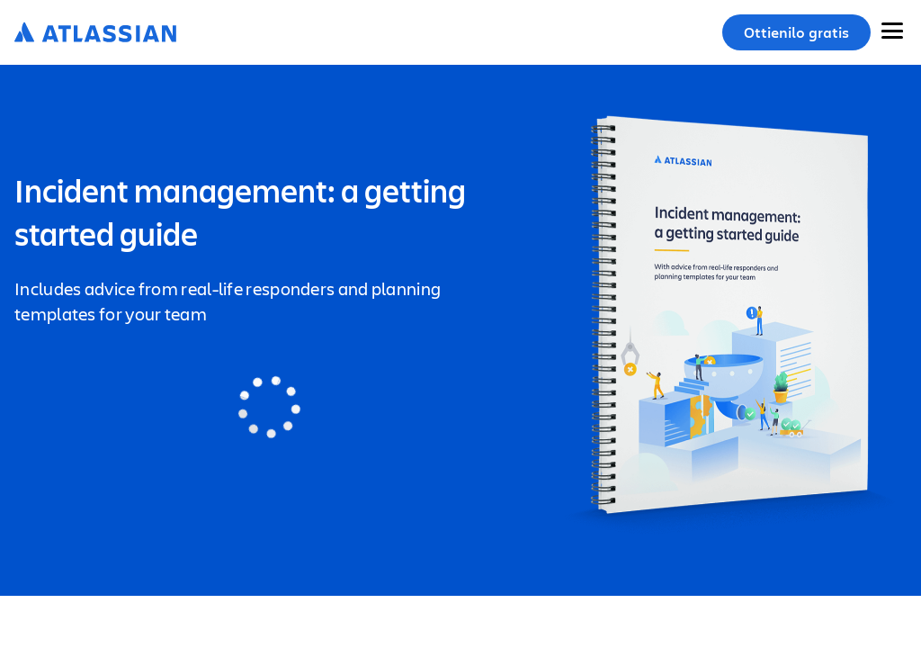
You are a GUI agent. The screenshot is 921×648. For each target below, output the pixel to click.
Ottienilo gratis (796, 32)
